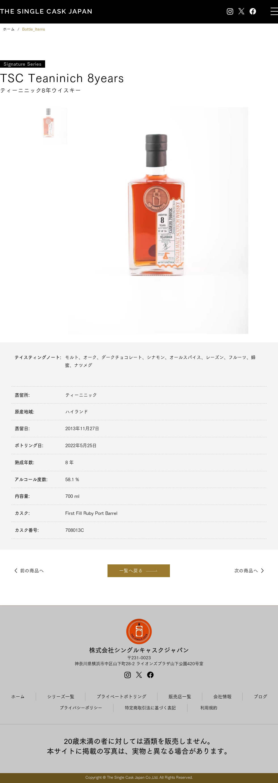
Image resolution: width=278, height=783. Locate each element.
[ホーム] (9, 29)
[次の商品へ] (249, 570)
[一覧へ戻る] (139, 570)
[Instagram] (230, 11)
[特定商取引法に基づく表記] (150, 708)
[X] (241, 11)
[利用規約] (208, 708)
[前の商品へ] (28, 570)
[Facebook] (252, 11)
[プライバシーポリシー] (80, 708)
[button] (274, 11)
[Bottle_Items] (33, 29)
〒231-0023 (139, 658)
